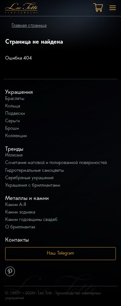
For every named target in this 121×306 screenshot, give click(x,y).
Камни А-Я (15, 204)
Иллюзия (14, 155)
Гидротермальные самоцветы (34, 170)
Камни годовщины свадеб (31, 219)
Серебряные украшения (29, 178)
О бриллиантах (20, 227)
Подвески (15, 113)
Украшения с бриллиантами (32, 185)
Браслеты (14, 98)
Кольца (12, 106)
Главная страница (29, 25)
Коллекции (16, 136)
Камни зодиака (20, 212)
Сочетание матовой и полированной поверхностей (56, 162)
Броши (12, 128)
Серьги (12, 121)
